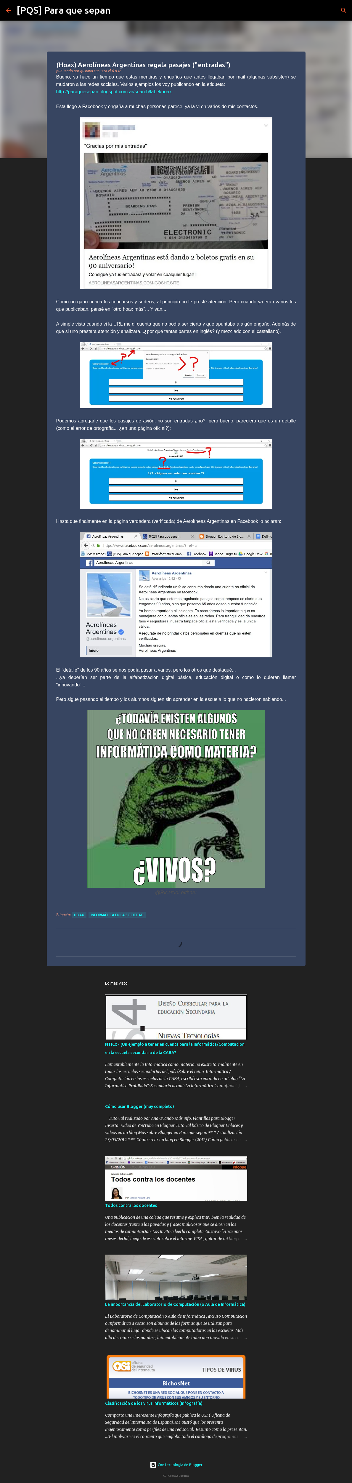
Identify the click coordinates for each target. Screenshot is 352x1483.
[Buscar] (118, 10)
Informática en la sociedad (117, 915)
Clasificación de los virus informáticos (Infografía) (153, 1403)
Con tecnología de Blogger (176, 1465)
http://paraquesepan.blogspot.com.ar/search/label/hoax (114, 91)
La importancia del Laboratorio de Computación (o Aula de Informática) (175, 1304)
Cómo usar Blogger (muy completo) (139, 1106)
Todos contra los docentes (131, 1205)
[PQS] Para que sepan (63, 10)
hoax (79, 915)
